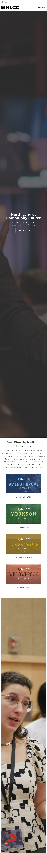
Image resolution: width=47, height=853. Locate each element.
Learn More (23, 230)
